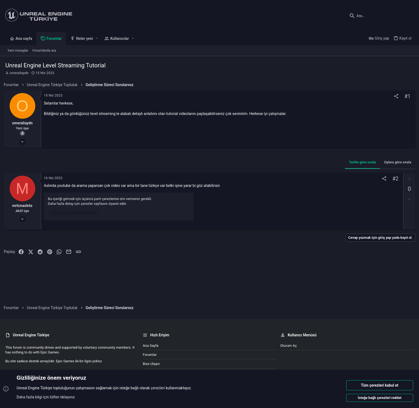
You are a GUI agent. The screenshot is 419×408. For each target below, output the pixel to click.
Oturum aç (288, 346)
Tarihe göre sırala (360, 162)
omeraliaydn (19, 73)
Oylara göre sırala (396, 162)
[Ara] (380, 16)
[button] (97, 38)
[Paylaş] (394, 96)
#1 (406, 96)
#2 (394, 179)
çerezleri (158, 388)
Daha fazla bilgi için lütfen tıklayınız (46, 397)
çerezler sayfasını (95, 204)
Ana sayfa (150, 346)
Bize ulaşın (151, 364)
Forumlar (150, 355)
